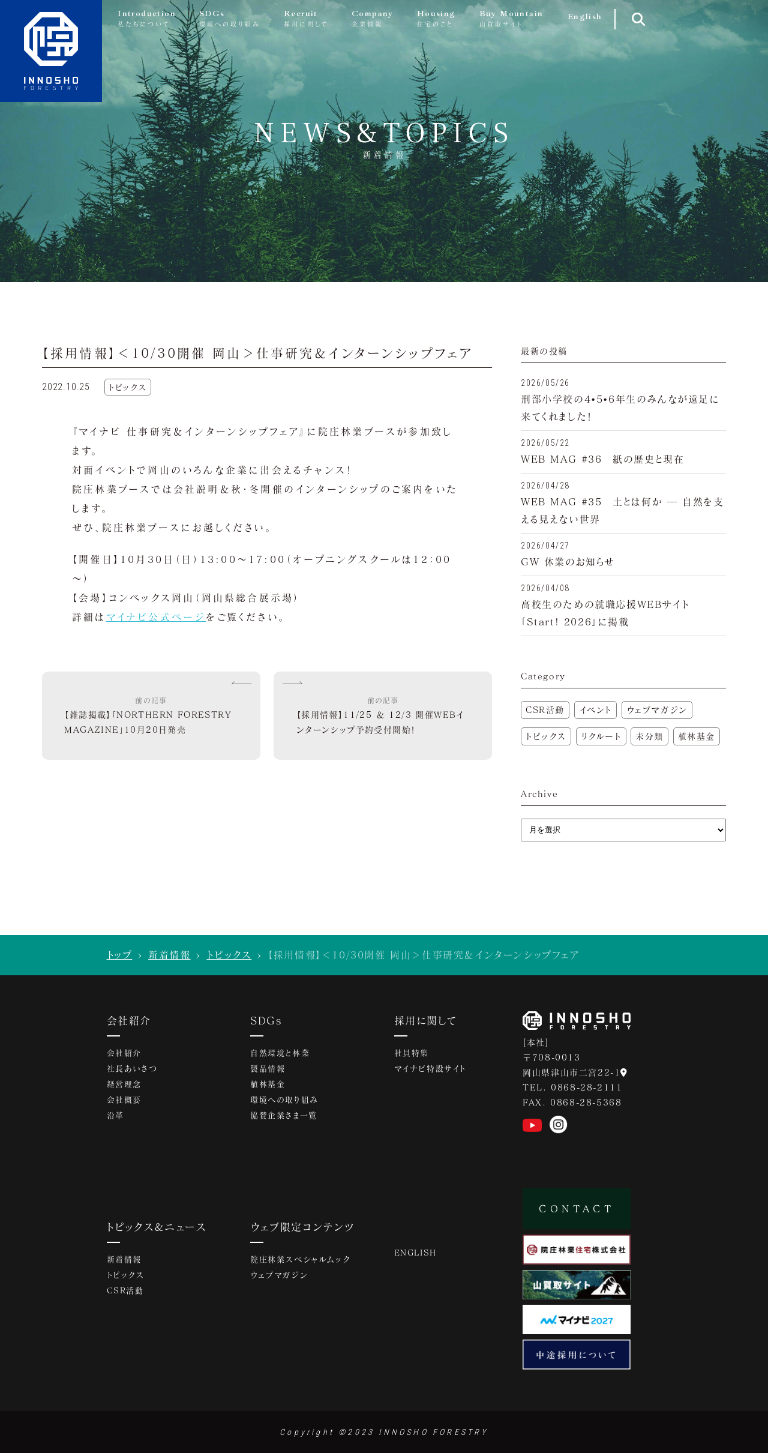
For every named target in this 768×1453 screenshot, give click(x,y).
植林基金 (696, 736)
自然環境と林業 (280, 1052)
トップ (120, 954)
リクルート (601, 736)
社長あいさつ (132, 1068)
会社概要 (124, 1099)
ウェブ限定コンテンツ (302, 1227)
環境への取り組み (284, 1099)
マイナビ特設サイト (430, 1068)
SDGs (266, 1020)
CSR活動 (545, 710)
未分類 (649, 736)
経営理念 (124, 1084)
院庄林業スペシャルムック (300, 1259)
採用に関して (425, 1020)
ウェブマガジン (657, 710)
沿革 (115, 1115)
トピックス (546, 736)
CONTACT (576, 1208)
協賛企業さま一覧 (283, 1115)
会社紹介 (129, 1020)
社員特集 (411, 1052)
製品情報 (267, 1068)
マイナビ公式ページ (156, 616)
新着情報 (169, 954)
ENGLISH (415, 1252)
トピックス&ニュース (157, 1227)
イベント (595, 710)
